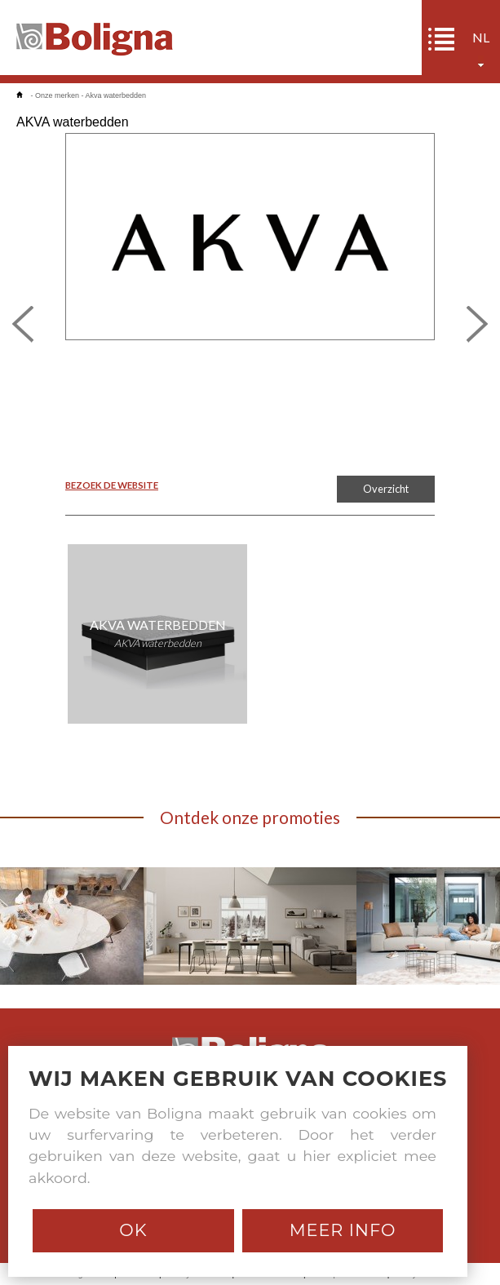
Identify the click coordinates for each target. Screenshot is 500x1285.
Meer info (343, 1230)
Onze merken (57, 95)
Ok (133, 1230)
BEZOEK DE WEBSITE (111, 485)
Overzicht (386, 488)
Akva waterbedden (116, 95)
